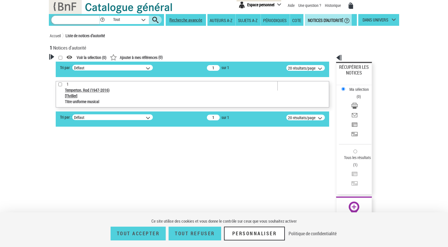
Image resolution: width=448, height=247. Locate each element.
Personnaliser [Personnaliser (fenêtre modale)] (254, 233)
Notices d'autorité (325, 20)
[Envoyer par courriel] (362, 93)
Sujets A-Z (247, 20)
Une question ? (309, 5)
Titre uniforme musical (78, 190)
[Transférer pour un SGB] (362, 107)
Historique (333, 5)
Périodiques (275, 20)
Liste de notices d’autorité (85, 35)
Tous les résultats (353, 122)
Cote (296, 20)
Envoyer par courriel (356, 93)
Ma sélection (350, 76)
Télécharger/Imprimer (357, 86)
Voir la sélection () (165, 57)
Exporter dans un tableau (360, 100)
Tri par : (139, 67)
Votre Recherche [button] (73, 66)
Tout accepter (138, 233)
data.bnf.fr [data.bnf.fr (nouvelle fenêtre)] (335, 175)
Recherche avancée (185, 20)
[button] (102, 20)
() (209, 57)
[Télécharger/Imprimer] (362, 86)
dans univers (375, 21)
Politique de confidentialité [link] (313, 233)
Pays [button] (59, 208)
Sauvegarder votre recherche (85, 151)
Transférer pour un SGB (358, 106)
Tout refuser (195, 233)
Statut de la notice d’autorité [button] (80, 198)
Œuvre (62, 181)
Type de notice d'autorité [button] (77, 172)
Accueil (55, 35)
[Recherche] (75, 20)
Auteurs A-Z (221, 20)
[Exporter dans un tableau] (362, 100)
